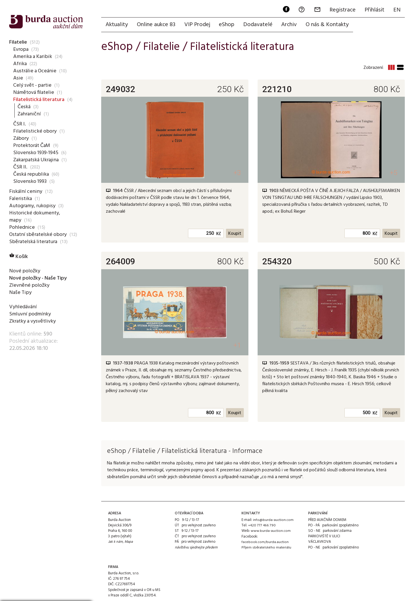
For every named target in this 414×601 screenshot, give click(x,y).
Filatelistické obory (34, 131)
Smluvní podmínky (30, 314)
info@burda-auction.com (273, 520)
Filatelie (18, 42)
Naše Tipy (20, 292)
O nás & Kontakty (329, 25)
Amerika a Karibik (32, 56)
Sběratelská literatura (33, 241)
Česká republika (30, 174)
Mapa (129, 543)
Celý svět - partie (32, 85)
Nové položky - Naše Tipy (39, 278)
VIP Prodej (198, 25)
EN (396, 10)
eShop (228, 25)
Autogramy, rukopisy (33, 205)
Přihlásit (374, 10)
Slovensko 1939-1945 (37, 152)
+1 (237, 346)
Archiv (291, 25)
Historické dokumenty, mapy (35, 216)
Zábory (21, 138)
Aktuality (117, 25)
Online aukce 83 (156, 25)
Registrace (342, 10)
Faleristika (20, 198)
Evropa (21, 49)
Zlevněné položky (29, 285)
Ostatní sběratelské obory (39, 234)
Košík (18, 256)
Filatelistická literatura (39, 99)
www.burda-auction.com (270, 531)
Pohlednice (21, 227)
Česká (24, 106)
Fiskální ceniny (25, 191)
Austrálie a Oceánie (35, 71)
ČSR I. (19, 124)
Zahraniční (29, 114)
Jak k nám (115, 543)
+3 (237, 173)
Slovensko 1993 (31, 181)
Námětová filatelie (34, 92)
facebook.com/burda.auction (264, 543)
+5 (393, 173)
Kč (218, 234)
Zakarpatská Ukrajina (37, 160)
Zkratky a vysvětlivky (33, 321)
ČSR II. (20, 167)
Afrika (20, 63)
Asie (18, 78)
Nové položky (25, 271)
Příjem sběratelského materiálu (265, 548)
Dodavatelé (259, 25)
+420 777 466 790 (261, 526)
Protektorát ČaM (32, 145)
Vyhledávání (23, 307)
